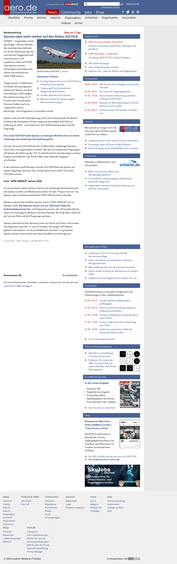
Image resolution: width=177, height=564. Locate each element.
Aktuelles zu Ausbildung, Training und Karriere (100, 354)
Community (71, 12)
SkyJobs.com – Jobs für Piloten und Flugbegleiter (112, 71)
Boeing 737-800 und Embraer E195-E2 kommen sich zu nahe (119, 104)
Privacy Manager (35, 551)
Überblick (14, 17)
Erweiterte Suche (110, 7)
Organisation (110, 17)
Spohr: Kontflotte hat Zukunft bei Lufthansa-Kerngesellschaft (110, 262)
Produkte (7, 531)
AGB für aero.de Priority (38, 545)
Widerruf (7, 541)
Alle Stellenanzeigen (98, 63)
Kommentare (51, 507)
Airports (56, 17)
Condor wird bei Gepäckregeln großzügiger (115, 302)
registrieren (10, 285)
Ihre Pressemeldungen (37, 535)
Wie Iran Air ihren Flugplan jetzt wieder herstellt (119, 86)
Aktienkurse (96, 507)
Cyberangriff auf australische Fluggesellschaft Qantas (55, 90)
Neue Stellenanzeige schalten (103, 67)
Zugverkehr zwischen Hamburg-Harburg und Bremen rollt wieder (111, 187)
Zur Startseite (70, 275)
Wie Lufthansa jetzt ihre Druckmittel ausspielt (111, 267)
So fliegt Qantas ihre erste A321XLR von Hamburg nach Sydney (61, 83)
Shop (100, 12)
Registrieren (132, 4)
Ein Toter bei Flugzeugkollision (115, 91)
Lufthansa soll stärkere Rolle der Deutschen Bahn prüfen (116, 331)
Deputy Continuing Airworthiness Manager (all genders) (112, 47)
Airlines (41, 17)
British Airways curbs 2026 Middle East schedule (113, 148)
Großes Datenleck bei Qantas (56, 95)
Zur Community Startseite (101, 339)
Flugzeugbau (73, 17)
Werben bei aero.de (36, 538)
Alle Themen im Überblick (101, 407)
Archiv (78, 23)
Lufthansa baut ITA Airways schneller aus (118, 111)
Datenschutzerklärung (37, 548)
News (52, 12)
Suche (48, 514)
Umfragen (95, 510)
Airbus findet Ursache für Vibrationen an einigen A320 (113, 272)
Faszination (129, 17)
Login (121, 4)
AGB (109, 510)
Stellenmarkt (113, 504)
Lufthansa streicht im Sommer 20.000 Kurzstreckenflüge (107, 255)
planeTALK (26, 500)
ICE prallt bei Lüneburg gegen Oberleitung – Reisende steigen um (110, 180)
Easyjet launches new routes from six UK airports (113, 140)
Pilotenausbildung (116, 500)
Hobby (48, 510)
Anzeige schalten (115, 507)
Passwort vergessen (75, 507)
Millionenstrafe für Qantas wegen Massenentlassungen (58, 101)
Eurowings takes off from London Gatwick (109, 144)
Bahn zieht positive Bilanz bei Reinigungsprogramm (103, 173)
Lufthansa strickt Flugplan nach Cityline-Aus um (112, 278)
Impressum (32, 531)
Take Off (25, 504)
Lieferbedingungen (12, 538)
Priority (28, 17)
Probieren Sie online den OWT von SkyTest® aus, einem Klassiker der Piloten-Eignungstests (102, 364)
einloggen (27, 285)
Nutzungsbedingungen (38, 541)
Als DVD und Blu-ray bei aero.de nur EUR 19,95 (112, 456)
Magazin (94, 504)
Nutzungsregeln (52, 517)
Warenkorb (8, 535)
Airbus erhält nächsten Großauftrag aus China (118, 324)
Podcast (66, 23)
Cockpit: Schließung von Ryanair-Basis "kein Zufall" (119, 316)
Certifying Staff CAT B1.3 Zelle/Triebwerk (109, 57)
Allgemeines (50, 504)
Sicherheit (91, 17)
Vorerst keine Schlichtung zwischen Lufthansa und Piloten (118, 97)
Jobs (88, 12)
